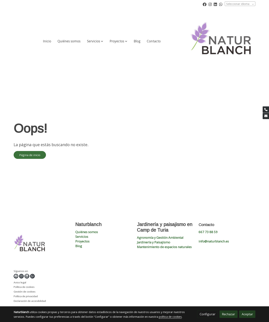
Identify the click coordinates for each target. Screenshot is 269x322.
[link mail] (266, 116)
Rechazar (228, 314)
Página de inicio (29, 155)
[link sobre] (42, 245)
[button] (95, 41)
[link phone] (266, 109)
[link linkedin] (215, 4)
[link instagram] (210, 4)
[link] (222, 41)
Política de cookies (24, 287)
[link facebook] (204, 4)
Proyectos (82, 241)
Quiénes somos (86, 232)
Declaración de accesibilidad (30, 301)
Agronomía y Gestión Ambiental (160, 237)
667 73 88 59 (208, 232)
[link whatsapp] (220, 4)
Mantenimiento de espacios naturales (164, 247)
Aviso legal (20, 282)
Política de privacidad (26, 296)
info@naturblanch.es (214, 241)
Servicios (81, 236)
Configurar (207, 314)
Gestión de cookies (24, 291)
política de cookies (170, 316)
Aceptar (247, 314)
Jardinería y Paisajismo (153, 242)
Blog (78, 246)
